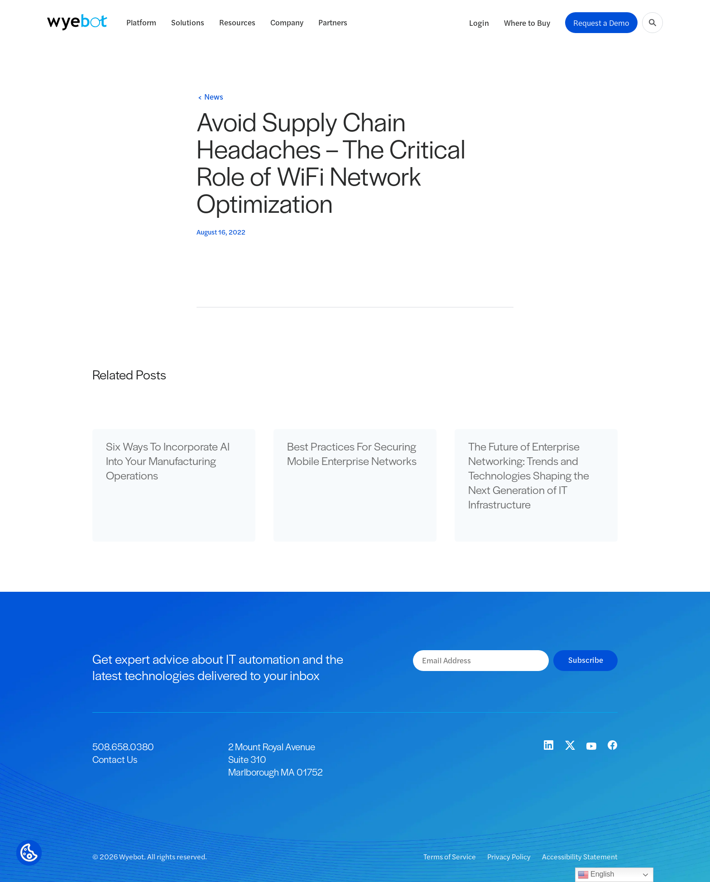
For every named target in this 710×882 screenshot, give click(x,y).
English (596, 874)
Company (286, 22)
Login (479, 22)
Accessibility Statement (580, 856)
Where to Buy (527, 22)
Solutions (187, 22)
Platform (141, 22)
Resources (237, 22)
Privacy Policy (509, 856)
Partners (332, 22)
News (213, 96)
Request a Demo (601, 22)
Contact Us (114, 759)
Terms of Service (450, 856)
